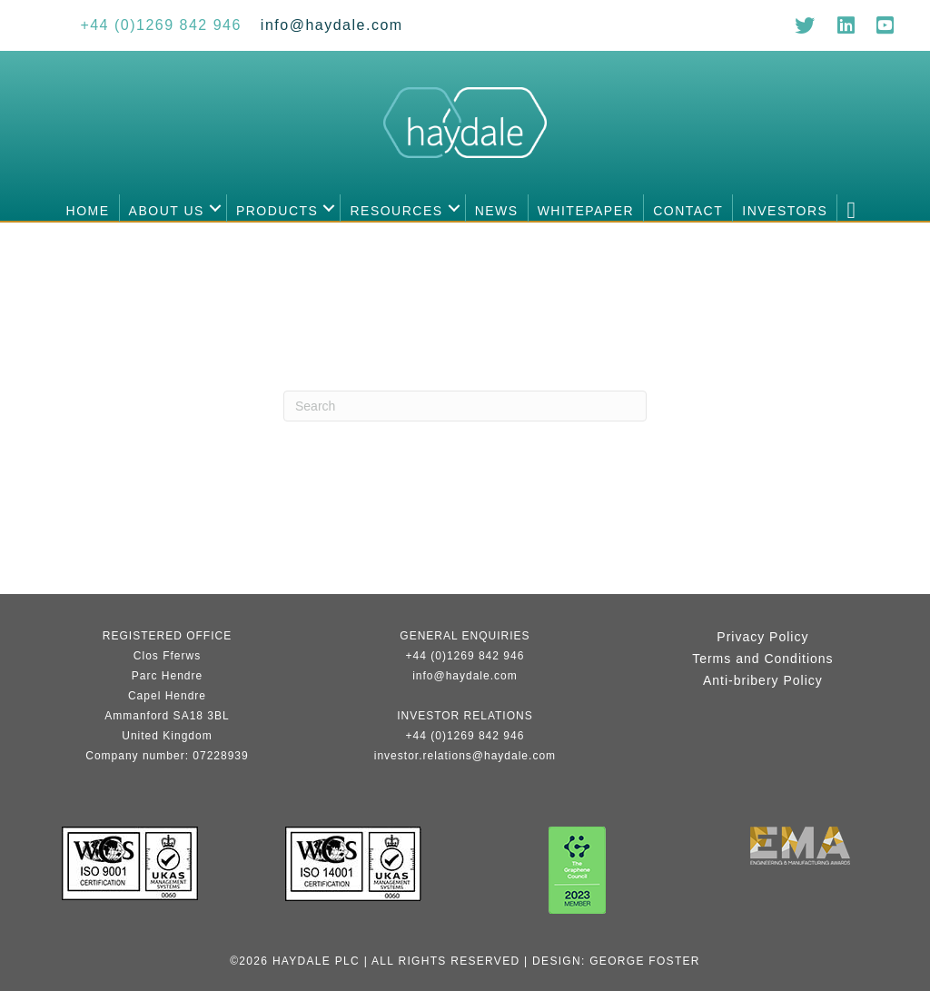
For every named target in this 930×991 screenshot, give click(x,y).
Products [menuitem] (277, 210)
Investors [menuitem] (784, 210)
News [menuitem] (497, 210)
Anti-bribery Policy (763, 680)
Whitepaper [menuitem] (586, 210)
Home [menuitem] (88, 210)
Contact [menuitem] (688, 210)
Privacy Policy (762, 636)
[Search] (465, 406)
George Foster (644, 961)
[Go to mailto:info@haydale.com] (332, 25)
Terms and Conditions (762, 658)
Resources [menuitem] (396, 210)
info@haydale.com (465, 675)
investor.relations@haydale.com (465, 755)
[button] (215, 208)
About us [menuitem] (166, 210)
